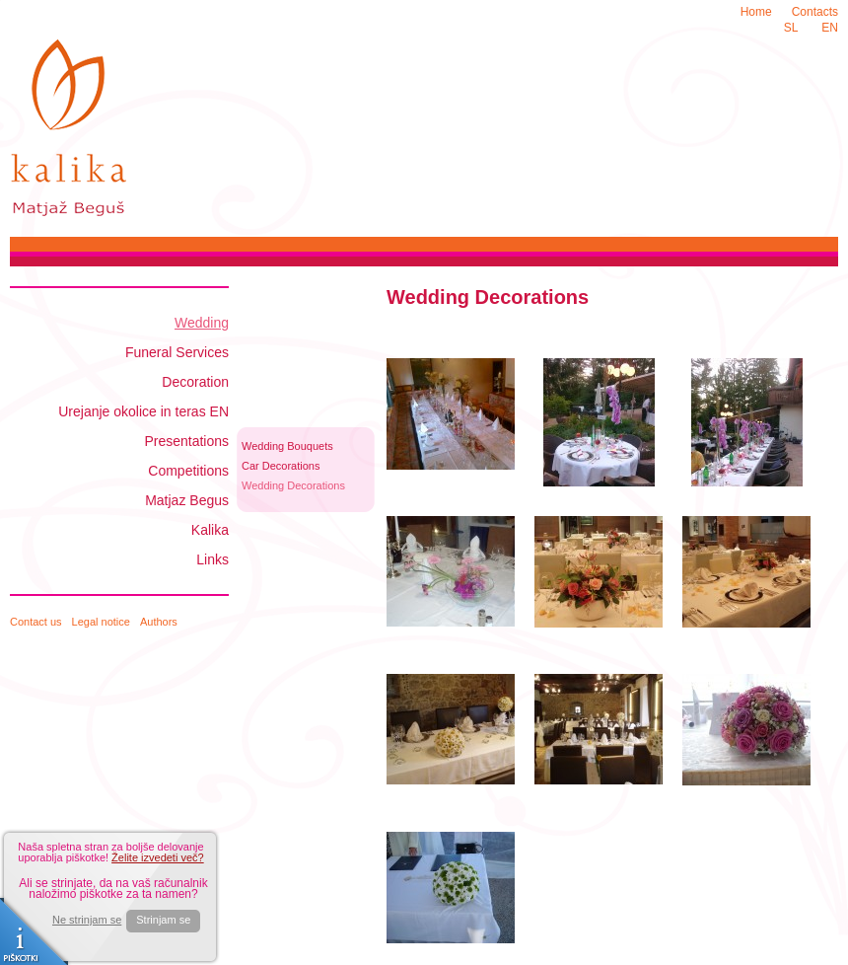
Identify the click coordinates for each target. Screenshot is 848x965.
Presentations (186, 441)
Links (212, 559)
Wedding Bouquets (287, 446)
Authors (158, 622)
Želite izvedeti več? (157, 857)
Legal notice (101, 622)
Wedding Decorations (293, 485)
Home (756, 12)
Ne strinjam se (86, 920)
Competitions (188, 471)
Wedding (202, 323)
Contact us (36, 622)
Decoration (195, 382)
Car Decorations (280, 466)
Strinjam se (163, 920)
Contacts (815, 12)
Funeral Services (177, 352)
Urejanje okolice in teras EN (143, 411)
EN (829, 28)
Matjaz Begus (187, 500)
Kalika (210, 530)
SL (791, 28)
